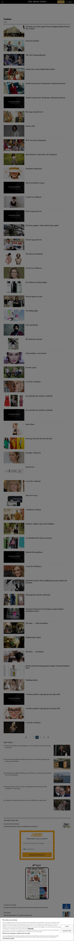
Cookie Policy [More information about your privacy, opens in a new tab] (31, 928)
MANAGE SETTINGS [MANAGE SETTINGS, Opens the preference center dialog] (67, 930)
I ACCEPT (67, 926)
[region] (37, 929)
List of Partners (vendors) (8, 938)
